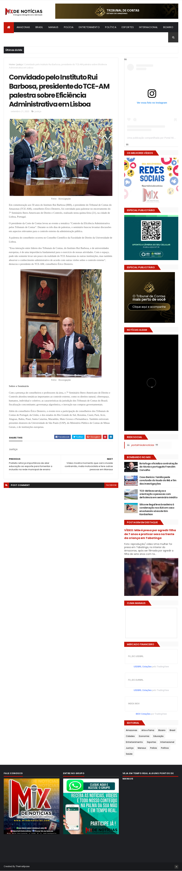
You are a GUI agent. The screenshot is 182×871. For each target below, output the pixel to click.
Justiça (20, 64)
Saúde (129, 753)
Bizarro (168, 27)
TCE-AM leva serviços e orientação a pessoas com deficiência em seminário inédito (158, 494)
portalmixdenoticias (142, 445)
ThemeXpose (23, 866)
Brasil (39, 27)
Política (110, 27)
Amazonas (23, 27)
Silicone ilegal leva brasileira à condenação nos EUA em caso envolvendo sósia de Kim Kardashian (156, 509)
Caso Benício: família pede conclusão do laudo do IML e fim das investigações (157, 480)
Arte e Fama (147, 730)
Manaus (53, 27)
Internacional (148, 27)
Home (12, 64)
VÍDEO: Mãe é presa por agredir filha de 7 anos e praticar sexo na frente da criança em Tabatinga (150, 534)
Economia (144, 736)
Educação (158, 736)
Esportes (128, 27)
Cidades (130, 736)
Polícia (69, 27)
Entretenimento (89, 27)
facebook (111, 485)
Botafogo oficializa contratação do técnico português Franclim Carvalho (158, 467)
